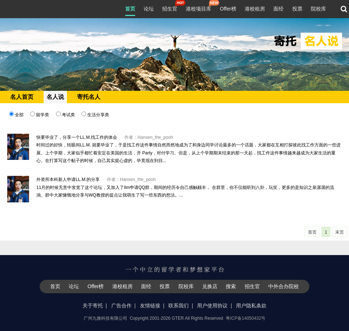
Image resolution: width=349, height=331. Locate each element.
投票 (297, 9)
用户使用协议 (212, 305)
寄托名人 (88, 97)
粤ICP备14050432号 (245, 318)
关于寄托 (93, 305)
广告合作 (121, 305)
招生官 (169, 8)
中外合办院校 (283, 286)
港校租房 (255, 9)
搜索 (231, 286)
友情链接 (150, 305)
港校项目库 (198, 8)
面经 (278, 9)
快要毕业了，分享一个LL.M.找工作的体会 (76, 137)
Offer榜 (228, 9)
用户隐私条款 (251, 305)
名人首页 (21, 97)
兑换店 (209, 286)
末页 (339, 232)
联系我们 (178, 305)
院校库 (318, 9)
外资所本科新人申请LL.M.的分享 (68, 179)
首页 (130, 9)
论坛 (149, 9)
